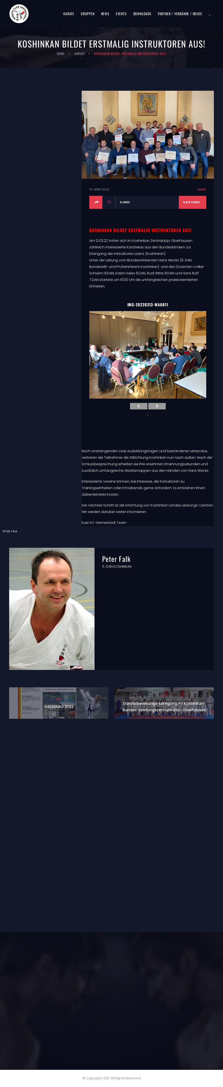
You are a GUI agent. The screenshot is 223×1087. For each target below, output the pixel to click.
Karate (68, 13)
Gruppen (88, 13)
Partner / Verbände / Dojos (180, 13)
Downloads (142, 13)
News (105, 13)
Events (121, 13)
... (210, 13)
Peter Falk (10, 531)
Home (61, 53)
